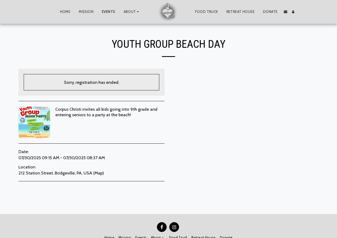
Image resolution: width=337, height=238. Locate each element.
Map (98, 173)
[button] (132, 11)
